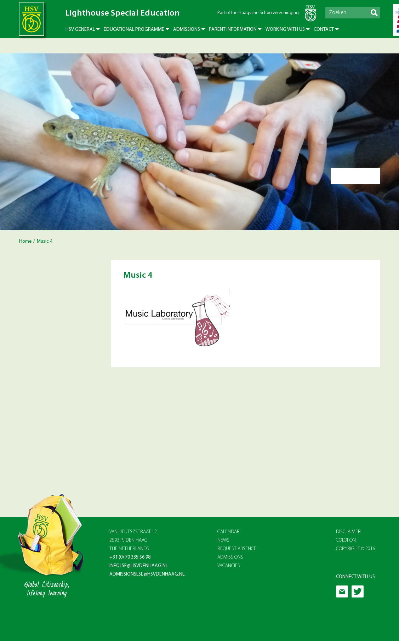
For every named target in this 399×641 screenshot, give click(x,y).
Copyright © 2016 (355, 549)
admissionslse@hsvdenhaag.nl (146, 574)
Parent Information (233, 29)
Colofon (346, 540)
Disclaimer (348, 532)
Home (25, 241)
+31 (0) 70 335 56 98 (129, 557)
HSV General (80, 29)
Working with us (285, 29)
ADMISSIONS (230, 557)
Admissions (186, 29)
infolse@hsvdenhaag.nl (138, 565)
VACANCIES (228, 565)
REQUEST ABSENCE (236, 549)
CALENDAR (228, 532)
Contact (324, 29)
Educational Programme (134, 29)
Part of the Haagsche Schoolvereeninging (258, 13)
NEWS (223, 540)
